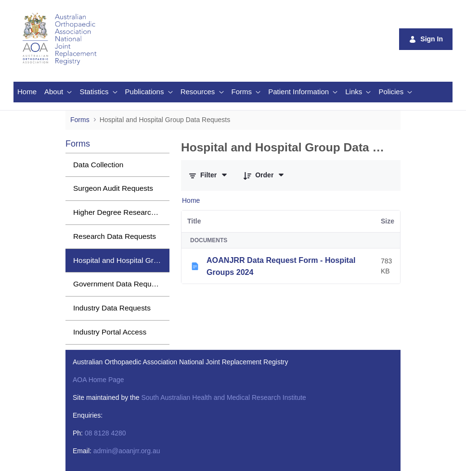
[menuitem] (26, 92)
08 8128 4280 (105, 433)
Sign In (426, 39)
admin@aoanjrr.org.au (126, 451)
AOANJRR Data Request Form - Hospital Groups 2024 (281, 266)
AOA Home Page (98, 380)
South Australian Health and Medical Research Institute (223, 397)
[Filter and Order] (208, 175)
